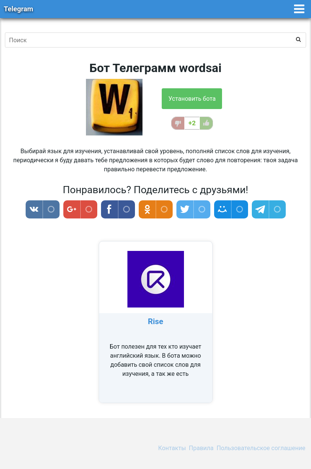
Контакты (172, 448)
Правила (201, 448)
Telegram (18, 9)
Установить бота (192, 98)
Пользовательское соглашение (261, 448)
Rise (155, 321)
